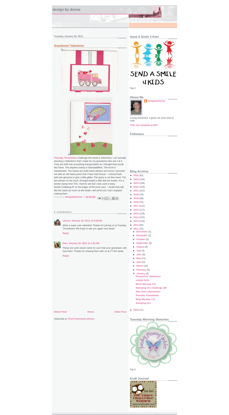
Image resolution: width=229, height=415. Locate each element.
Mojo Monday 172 (145, 299)
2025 (136, 175)
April (139, 262)
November (142, 235)
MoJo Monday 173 (146, 284)
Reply (66, 233)
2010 (136, 309)
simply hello (142, 280)
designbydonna (156, 101)
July (139, 250)
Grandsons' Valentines (148, 276)
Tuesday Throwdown (65, 157)
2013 (136, 221)
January (141, 273)
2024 (136, 179)
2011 (136, 228)
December (142, 231)
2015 (136, 213)
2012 (136, 225)
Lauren (66, 220)
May (139, 258)
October (141, 239)
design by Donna (66, 9)
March (140, 265)
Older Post (120, 311)
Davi (65, 243)
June (139, 254)
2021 (136, 190)
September (142, 243)
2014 (136, 217)
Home (90, 311)
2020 (136, 194)
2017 (136, 205)
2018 (136, 202)
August (140, 246)
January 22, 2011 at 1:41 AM (84, 243)
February (141, 269)
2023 (136, 183)
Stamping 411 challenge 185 (151, 287)
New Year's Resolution (148, 291)
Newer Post (60, 311)
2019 (136, 198)
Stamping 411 (143, 303)
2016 (136, 209)
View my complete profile (144, 125)
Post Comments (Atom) (81, 318)
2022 (136, 186)
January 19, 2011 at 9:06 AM (86, 220)
